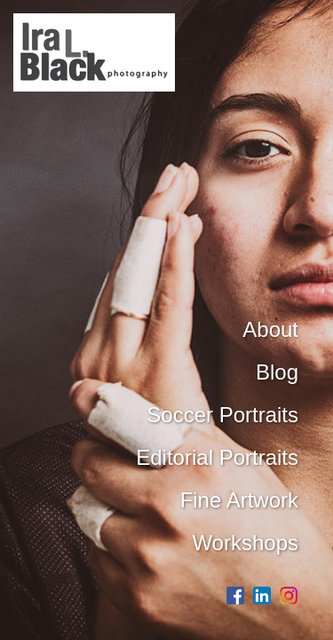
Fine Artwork (239, 500)
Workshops (245, 543)
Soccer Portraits (222, 415)
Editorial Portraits (217, 457)
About (270, 329)
